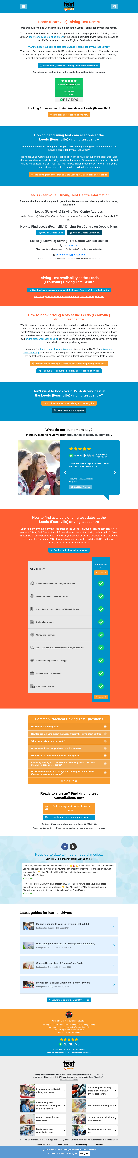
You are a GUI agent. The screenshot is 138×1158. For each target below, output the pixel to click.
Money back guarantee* (46, 635)
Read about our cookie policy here (63, 1153)
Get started (101, 573)
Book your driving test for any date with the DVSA (77, 539)
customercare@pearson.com (70, 254)
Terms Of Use (62, 1145)
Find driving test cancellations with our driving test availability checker (69, 296)
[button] (65, 472)
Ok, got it (84, 1153)
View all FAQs (69, 781)
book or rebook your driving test (56, 349)
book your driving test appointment (46, 37)
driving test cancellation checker (42, 339)
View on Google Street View (84, 233)
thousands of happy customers (88, 434)
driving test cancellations (73, 135)
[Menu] (23, 6)
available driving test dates (39, 58)
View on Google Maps (50, 233)
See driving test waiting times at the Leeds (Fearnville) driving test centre (69, 72)
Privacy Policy (81, 1145)
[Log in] (114, 6)
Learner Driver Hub (42, 1145)
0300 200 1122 (70, 245)
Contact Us (98, 1145)
